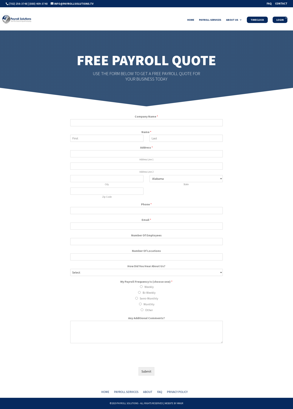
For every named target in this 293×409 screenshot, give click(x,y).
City (107, 184)
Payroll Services (210, 19)
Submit (146, 371)
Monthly (149, 304)
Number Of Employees (146, 235)
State (186, 184)
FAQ (269, 3)
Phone (146, 204)
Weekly (149, 287)
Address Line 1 (146, 159)
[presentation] (98, 361)
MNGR (180, 403)
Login (280, 19)
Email (146, 220)
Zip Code (107, 196)
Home (190, 19)
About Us (232, 19)
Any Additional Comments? (146, 318)
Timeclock (257, 19)
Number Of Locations (146, 251)
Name (146, 132)
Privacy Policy (177, 392)
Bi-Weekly (149, 292)
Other (149, 310)
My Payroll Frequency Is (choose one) (146, 281)
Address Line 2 (146, 171)
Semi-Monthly (149, 298)
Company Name (146, 116)
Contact (281, 3)
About (147, 392)
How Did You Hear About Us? (146, 266)
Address (146, 147)
